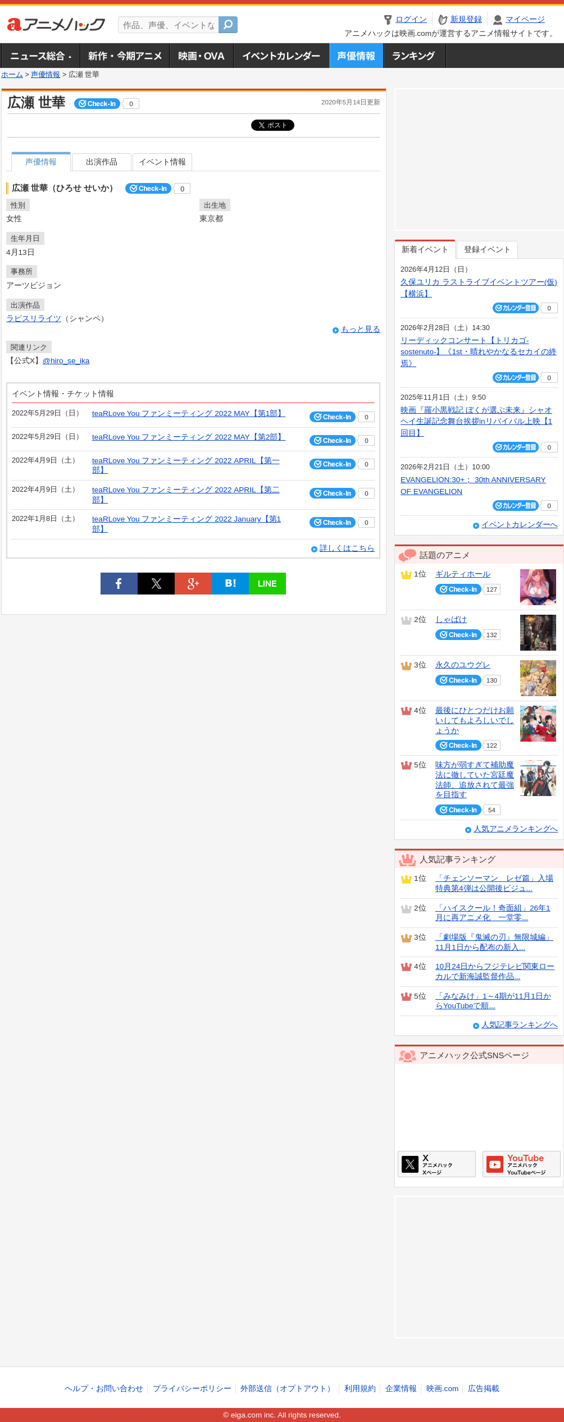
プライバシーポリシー (192, 1388)
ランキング (415, 55)
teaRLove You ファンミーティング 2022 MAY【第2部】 (188, 437)
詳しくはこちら (347, 548)
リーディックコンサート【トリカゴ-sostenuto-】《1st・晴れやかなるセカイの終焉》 (479, 352)
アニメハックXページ (437, 1164)
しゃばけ (451, 619)
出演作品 (101, 162)
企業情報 (401, 1388)
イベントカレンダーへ (519, 524)
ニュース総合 (40, 55)
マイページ (525, 19)
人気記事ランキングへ (519, 1025)
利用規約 (360, 1388)
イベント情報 (162, 162)
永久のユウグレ (462, 665)
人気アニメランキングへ (516, 829)
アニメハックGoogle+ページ (522, 1164)
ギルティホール (462, 574)
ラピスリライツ (33, 318)
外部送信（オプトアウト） (287, 1388)
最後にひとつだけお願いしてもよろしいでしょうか (474, 720)
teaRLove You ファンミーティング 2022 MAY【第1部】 (188, 413)
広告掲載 (483, 1388)
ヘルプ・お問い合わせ (104, 1388)
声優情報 (356, 55)
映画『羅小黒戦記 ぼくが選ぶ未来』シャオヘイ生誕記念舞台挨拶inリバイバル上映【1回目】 (476, 421)
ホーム (12, 75)
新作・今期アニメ (124, 55)
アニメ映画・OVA (201, 55)
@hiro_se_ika (66, 360)
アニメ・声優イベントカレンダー (281, 55)
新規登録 (466, 19)
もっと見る (360, 329)
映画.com (442, 1388)
